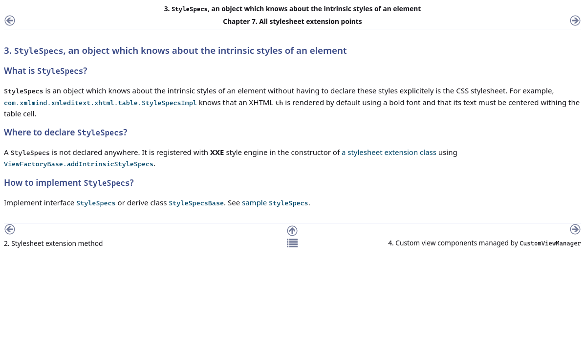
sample (275, 202)
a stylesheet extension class (389, 152)
